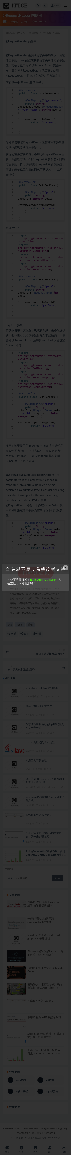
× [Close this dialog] (65, 567)
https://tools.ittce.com (43, 579)
